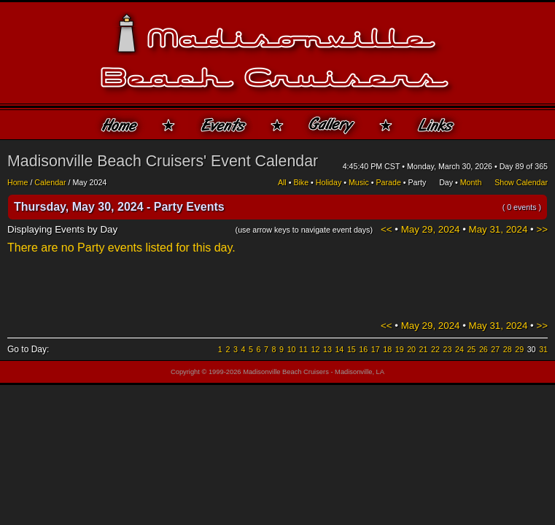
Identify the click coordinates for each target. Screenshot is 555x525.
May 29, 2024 (430, 229)
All (282, 182)
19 (399, 349)
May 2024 (89, 182)
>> (542, 229)
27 (495, 349)
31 (543, 349)
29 (519, 349)
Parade (388, 182)
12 (315, 349)
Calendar (50, 182)
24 (459, 349)
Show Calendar (521, 182)
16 (363, 349)
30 (531, 349)
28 (507, 349)
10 (291, 349)
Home (17, 182)
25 (471, 349)
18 (387, 349)
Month (471, 182)
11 (303, 349)
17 (375, 349)
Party (417, 182)
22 (435, 349)
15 (351, 349)
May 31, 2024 (498, 229)
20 (411, 349)
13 (327, 349)
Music (359, 182)
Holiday (329, 182)
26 (483, 349)
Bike (300, 182)
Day (446, 182)
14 (339, 349)
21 (423, 349)
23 (447, 349)
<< (386, 229)
